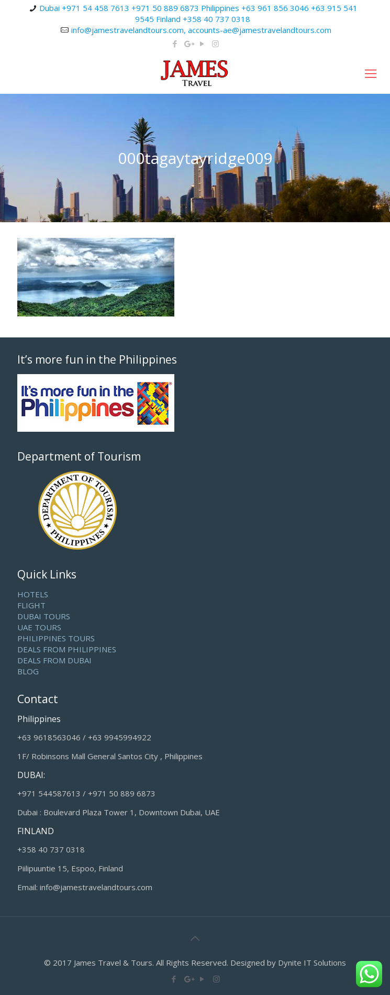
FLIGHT (31, 605)
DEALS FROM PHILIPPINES (66, 649)
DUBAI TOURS (43, 616)
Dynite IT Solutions (312, 962)
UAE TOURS (39, 627)
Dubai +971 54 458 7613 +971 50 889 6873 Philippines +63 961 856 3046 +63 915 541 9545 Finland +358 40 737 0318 (198, 13)
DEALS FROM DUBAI (54, 660)
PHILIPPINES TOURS (56, 638)
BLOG (28, 671)
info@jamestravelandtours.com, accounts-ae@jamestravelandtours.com (201, 30)
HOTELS (32, 594)
